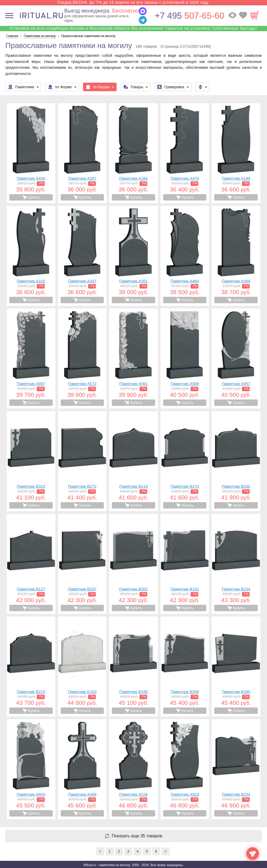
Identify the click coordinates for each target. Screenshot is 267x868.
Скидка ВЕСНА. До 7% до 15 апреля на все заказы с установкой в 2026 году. (133, 2)
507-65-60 (189, 16)
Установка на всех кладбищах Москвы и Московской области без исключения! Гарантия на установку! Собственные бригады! (133, 28)
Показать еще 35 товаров (137, 836)
